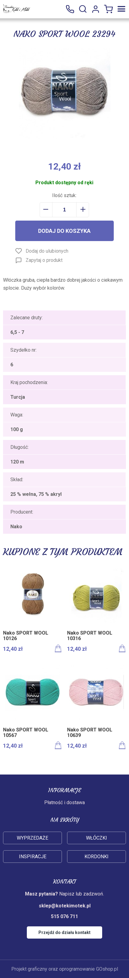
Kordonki (96, 856)
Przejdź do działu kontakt (64, 932)
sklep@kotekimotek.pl (65, 906)
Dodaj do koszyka (64, 231)
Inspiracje (32, 856)
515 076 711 (70, 9)
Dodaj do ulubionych (47, 251)
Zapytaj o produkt (44, 260)
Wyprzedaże (32, 838)
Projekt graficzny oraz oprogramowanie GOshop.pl (64, 969)
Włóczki (96, 838)
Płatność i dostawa (64, 802)
